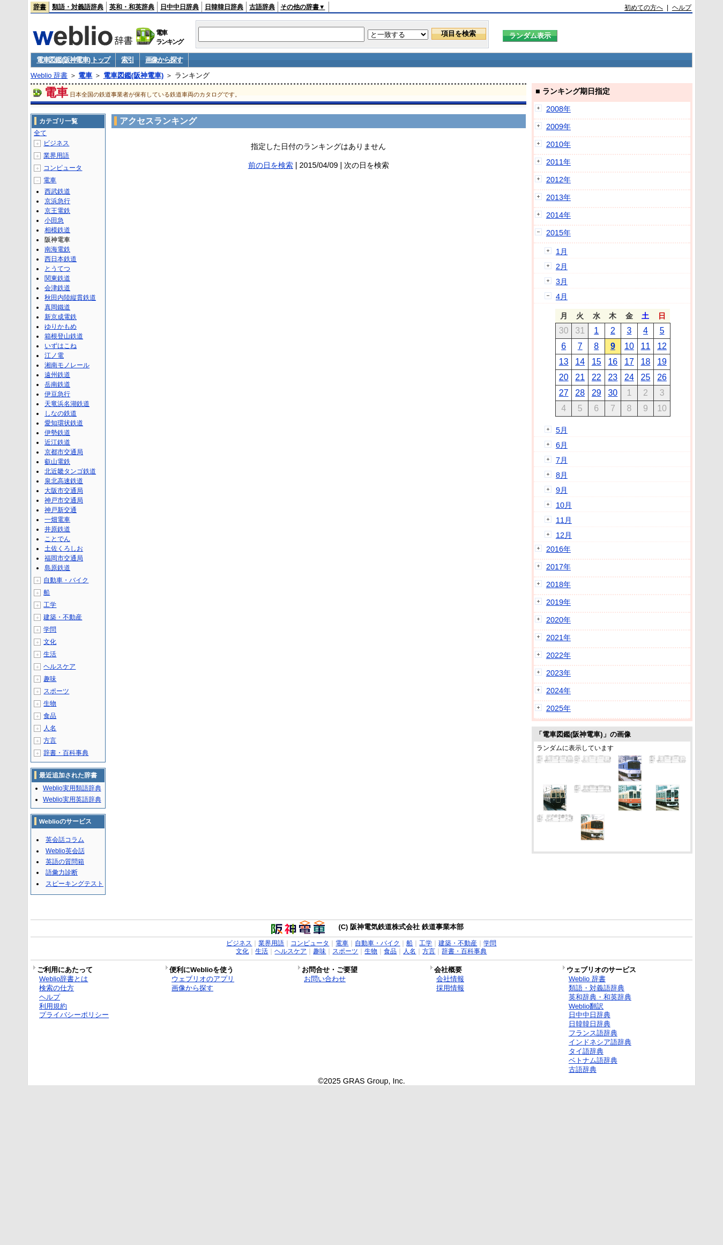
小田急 (54, 220)
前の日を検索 (270, 165)
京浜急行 (57, 201)
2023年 (558, 673)
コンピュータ (62, 168)
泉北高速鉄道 (63, 481)
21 (580, 377)
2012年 (558, 179)
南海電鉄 (57, 249)
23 (612, 377)
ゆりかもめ (60, 326)
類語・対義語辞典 (77, 7)
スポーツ (56, 691)
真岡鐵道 (57, 307)
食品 (49, 716)
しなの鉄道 (60, 413)
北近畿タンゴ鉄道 (70, 471)
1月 (562, 251)
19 (662, 361)
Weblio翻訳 (586, 1006)
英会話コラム (65, 839)
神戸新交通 (60, 510)
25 (646, 377)
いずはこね (60, 346)
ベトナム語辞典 (593, 1060)
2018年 (558, 584)
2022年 (558, 655)
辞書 (39, 7)
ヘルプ (681, 7)
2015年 (558, 232)
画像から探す (164, 60)
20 (564, 377)
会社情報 (450, 979)
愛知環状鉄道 (63, 423)
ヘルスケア (59, 666)
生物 (49, 703)
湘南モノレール (67, 365)
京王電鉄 (57, 210)
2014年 (558, 215)
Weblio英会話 (65, 851)
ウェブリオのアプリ (203, 979)
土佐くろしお (63, 548)
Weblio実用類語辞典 (72, 788)
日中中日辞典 (179, 7)
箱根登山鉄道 (63, 336)
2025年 (558, 708)
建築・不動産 (62, 617)
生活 (49, 654)
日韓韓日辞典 (224, 7)
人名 (49, 728)
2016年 (558, 549)
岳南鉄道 (57, 384)
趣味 (49, 679)
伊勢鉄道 (57, 432)
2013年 (558, 197)
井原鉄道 (57, 529)
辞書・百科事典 (65, 753)
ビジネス (56, 143)
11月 (564, 520)
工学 (49, 605)
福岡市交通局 (63, 558)
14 (580, 361)
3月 (562, 281)
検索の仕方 (56, 988)
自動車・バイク (65, 580)
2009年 (558, 126)
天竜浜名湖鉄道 (67, 403)
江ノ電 (54, 355)
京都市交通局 (63, 452)
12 (662, 346)
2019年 (558, 602)
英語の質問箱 (65, 861)
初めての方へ (643, 7)
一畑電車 (57, 519)
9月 (562, 490)
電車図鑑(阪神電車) (133, 75)
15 (596, 361)
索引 (127, 60)
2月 (562, 266)
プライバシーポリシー (74, 1015)
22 (596, 377)
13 (564, 361)
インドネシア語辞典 (600, 1042)
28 (580, 392)
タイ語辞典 (586, 1051)
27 (564, 392)
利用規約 (53, 1006)
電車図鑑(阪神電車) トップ (73, 60)
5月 (562, 430)
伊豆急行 (57, 394)
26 (662, 377)
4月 (562, 296)
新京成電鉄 (60, 317)
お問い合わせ (325, 979)
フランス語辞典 (593, 1033)
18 (646, 361)
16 (612, 361)
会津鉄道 (57, 288)
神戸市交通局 (63, 500)
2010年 (558, 144)
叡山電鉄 (57, 461)
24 (629, 377)
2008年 (558, 109)
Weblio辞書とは (63, 979)
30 (612, 392)
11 (646, 346)
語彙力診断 (62, 872)
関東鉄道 (57, 278)
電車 (85, 75)
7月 (562, 460)
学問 (49, 629)
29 (596, 392)
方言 (49, 740)
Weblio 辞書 (49, 75)
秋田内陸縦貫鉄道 (70, 297)
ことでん (57, 539)
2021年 (558, 637)
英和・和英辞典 (131, 7)
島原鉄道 (57, 568)
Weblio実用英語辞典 (72, 799)
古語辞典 (262, 7)
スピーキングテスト (74, 883)
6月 (562, 445)
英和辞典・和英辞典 (600, 997)
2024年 (558, 690)
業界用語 (56, 155)
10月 (564, 505)
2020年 (558, 620)
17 (629, 361)
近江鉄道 (57, 442)
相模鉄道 (57, 230)
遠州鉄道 (57, 375)
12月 (564, 535)
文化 (49, 642)
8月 (562, 475)
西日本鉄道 (60, 259)
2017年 (558, 566)
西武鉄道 (57, 191)
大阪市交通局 (63, 490)
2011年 (558, 162)
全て (40, 133)
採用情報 (450, 988)
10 (629, 346)
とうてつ (57, 268)
